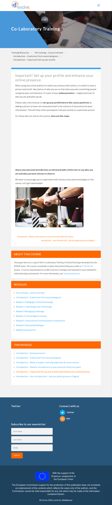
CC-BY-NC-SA (87, 266)
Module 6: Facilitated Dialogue (30, 325)
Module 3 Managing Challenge (30, 311)
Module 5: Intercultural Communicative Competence (40, 320)
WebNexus (67, 500)
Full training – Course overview (30, 292)
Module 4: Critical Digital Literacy (31, 316)
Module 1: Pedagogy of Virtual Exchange (34, 302)
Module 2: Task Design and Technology (34, 306)
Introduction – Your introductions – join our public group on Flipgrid (47, 376)
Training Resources (71, 273)
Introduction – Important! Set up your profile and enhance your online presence (53, 371)
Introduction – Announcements (30, 353)
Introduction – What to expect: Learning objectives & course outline (47, 362)
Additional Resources (26, 330)
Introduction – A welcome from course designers (38, 297)
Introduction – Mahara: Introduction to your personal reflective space (48, 367)
